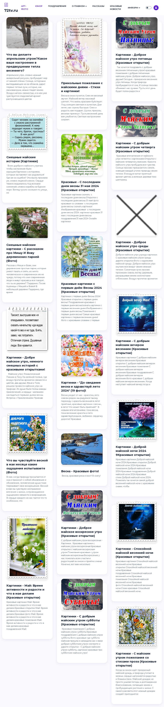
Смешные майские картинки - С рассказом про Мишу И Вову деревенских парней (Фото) (24, 253)
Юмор (38, 6)
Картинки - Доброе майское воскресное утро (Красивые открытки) (81, 532)
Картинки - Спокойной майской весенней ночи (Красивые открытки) (134, 552)
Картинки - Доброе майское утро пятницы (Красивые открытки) (134, 58)
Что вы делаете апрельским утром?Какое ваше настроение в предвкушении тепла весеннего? (26, 62)
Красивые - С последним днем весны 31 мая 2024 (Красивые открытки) (80, 186)
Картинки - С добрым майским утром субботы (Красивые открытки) (80, 620)
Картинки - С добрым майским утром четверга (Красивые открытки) (135, 147)
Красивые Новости (116, 7)
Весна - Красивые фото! (80, 471)
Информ (133, 7)
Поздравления (57, 6)
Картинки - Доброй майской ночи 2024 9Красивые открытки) (133, 451)
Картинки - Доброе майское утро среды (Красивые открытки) (133, 246)
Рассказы (98, 6)
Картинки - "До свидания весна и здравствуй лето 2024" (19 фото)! (81, 386)
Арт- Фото (24, 7)
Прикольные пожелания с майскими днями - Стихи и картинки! (82, 87)
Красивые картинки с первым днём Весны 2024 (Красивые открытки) (81, 287)
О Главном (78, 6)
